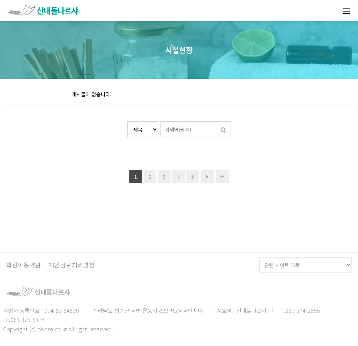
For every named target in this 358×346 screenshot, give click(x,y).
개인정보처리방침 (72, 264)
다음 (207, 176)
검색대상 (127, 121)
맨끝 (222, 176)
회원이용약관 (23, 264)
